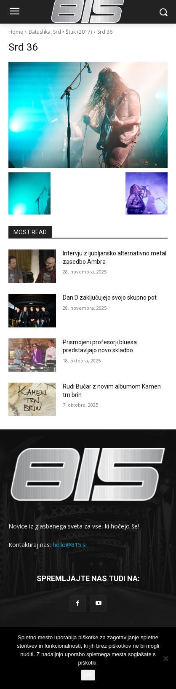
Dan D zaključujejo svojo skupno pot (110, 297)
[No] (165, 658)
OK (88, 675)
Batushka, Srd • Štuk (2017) (60, 31)
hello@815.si (70, 545)
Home (15, 31)
